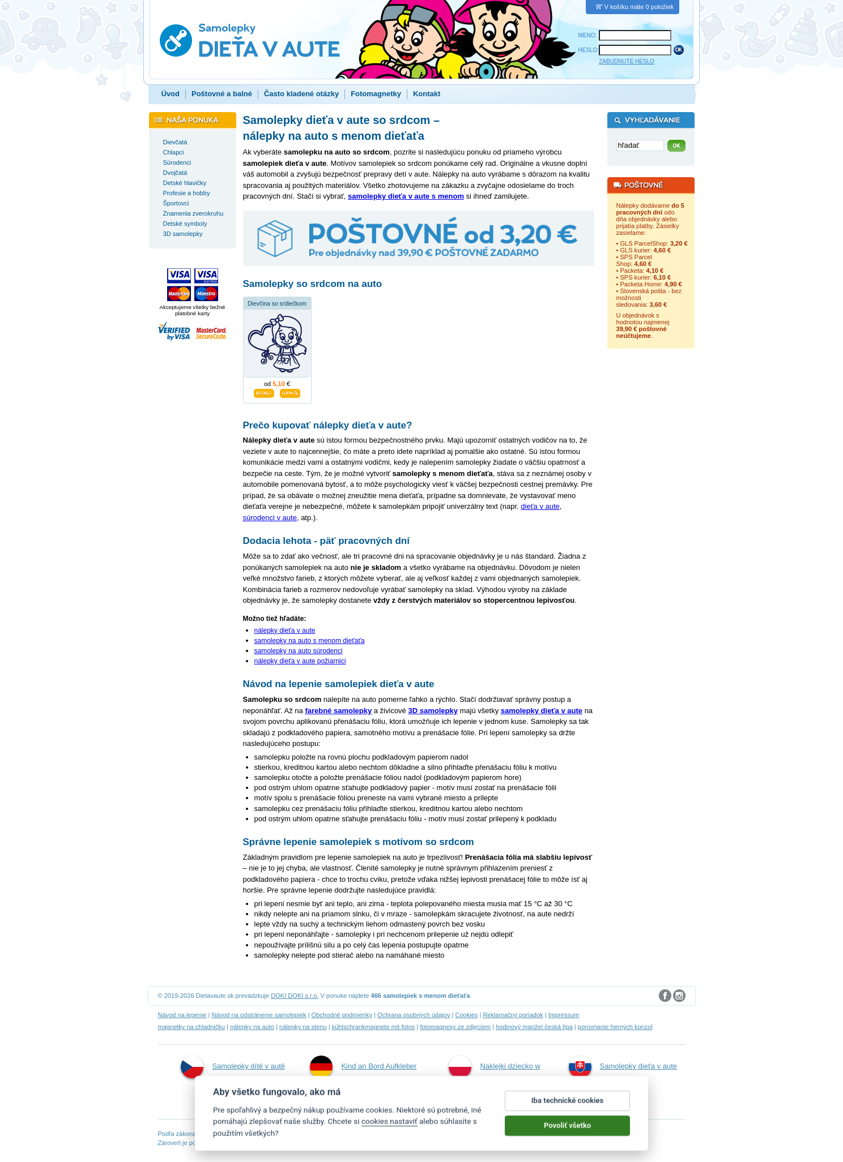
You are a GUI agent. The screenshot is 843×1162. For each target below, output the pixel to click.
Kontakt (426, 93)
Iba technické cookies (567, 1111)
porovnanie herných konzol (615, 1026)
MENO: (587, 35)
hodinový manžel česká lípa (534, 1026)
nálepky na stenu (303, 1026)
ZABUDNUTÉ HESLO (626, 61)
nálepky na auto (252, 1026)
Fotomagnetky (376, 93)
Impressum (564, 1014)
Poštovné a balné (221, 93)
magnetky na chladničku (191, 1026)
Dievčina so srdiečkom (277, 304)
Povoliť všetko (567, 1135)
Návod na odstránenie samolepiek (259, 1014)
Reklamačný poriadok (513, 1014)
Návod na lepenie (182, 1014)
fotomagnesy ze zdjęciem (455, 1026)
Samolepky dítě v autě (233, 1067)
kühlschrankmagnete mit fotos (373, 1026)
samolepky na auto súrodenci (298, 651)
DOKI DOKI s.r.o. (294, 995)
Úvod (170, 93)
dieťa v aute (540, 506)
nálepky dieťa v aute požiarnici (300, 661)
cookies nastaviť (389, 1131)
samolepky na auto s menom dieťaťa (309, 641)
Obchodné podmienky (342, 1014)
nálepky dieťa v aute (285, 630)
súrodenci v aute (270, 517)
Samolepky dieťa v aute (623, 1067)
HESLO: (588, 50)
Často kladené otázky (301, 93)
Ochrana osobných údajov (413, 1014)
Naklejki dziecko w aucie (494, 1079)
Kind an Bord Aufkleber (363, 1067)
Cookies (466, 1014)
